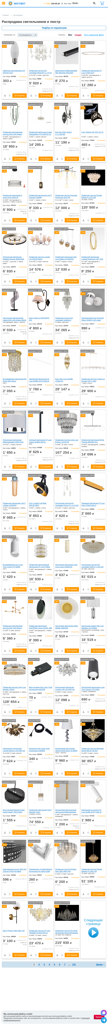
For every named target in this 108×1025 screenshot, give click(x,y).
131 (74, 964)
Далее (99, 964)
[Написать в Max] (104, 1013)
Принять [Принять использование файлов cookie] (99, 1017)
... (69, 964)
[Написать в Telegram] (104, 1020)
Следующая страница (93, 922)
